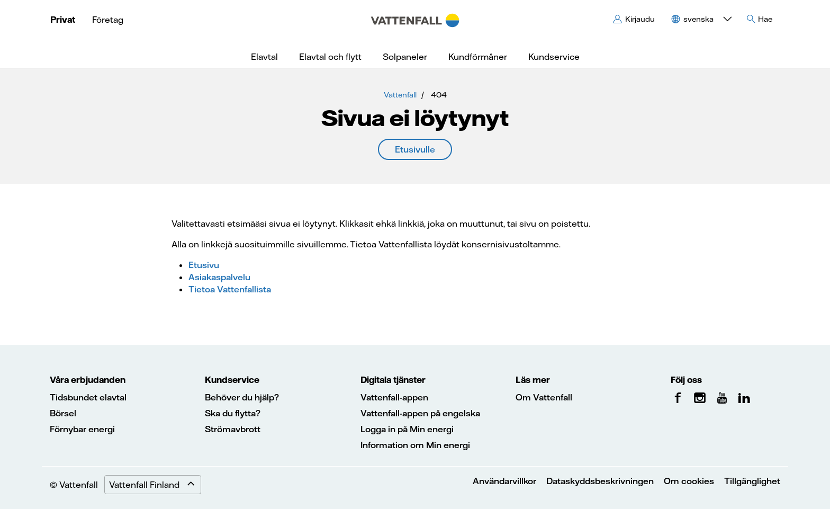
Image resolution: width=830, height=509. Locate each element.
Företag (107, 19)
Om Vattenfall (544, 397)
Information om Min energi (415, 445)
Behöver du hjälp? (242, 397)
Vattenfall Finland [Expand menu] (155, 485)
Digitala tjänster (393, 379)
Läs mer (533, 379)
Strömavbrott (232, 429)
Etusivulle (415, 149)
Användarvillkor (504, 481)
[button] (700, 19)
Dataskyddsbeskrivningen (600, 481)
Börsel (63, 413)
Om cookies (689, 481)
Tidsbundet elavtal (88, 397)
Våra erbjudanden (87, 379)
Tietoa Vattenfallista (229, 289)
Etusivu (203, 265)
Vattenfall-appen (394, 397)
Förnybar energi (82, 429)
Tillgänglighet (752, 481)
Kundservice (232, 379)
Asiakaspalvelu (219, 277)
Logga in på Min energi (407, 429)
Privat (62, 19)
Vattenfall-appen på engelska (420, 413)
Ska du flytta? (232, 413)
